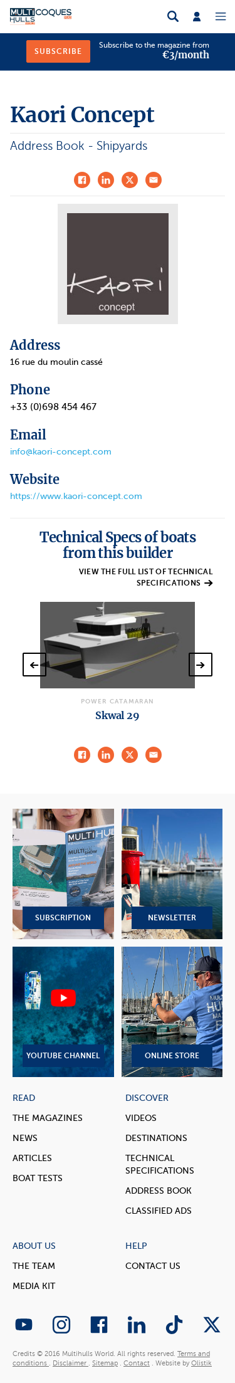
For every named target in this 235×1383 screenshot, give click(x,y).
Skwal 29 (117, 715)
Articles (32, 1158)
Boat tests (38, 1178)
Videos (141, 1118)
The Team (34, 1266)
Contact (136, 1363)
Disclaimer (70, 1363)
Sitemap (105, 1363)
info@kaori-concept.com (61, 451)
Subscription (63, 874)
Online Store (172, 1012)
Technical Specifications (159, 1164)
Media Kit (34, 1286)
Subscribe (58, 51)
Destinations (156, 1138)
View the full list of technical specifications (145, 577)
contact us (152, 1266)
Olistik (201, 1363)
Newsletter (172, 874)
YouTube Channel (63, 1012)
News (25, 1138)
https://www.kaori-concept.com (76, 496)
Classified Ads (158, 1211)
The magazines (48, 1118)
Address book (158, 1191)
